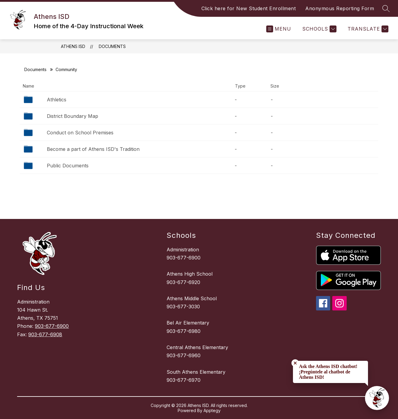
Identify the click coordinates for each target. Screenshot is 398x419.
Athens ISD (73, 46)
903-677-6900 (52, 326)
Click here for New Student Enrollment (248, 8)
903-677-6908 (45, 334)
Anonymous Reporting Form (339, 8)
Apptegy (212, 410)
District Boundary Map (72, 116)
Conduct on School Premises (80, 133)
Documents (112, 46)
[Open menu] (278, 29)
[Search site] (386, 8)
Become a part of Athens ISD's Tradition (93, 149)
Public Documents (68, 166)
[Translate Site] (367, 29)
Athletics (56, 100)
